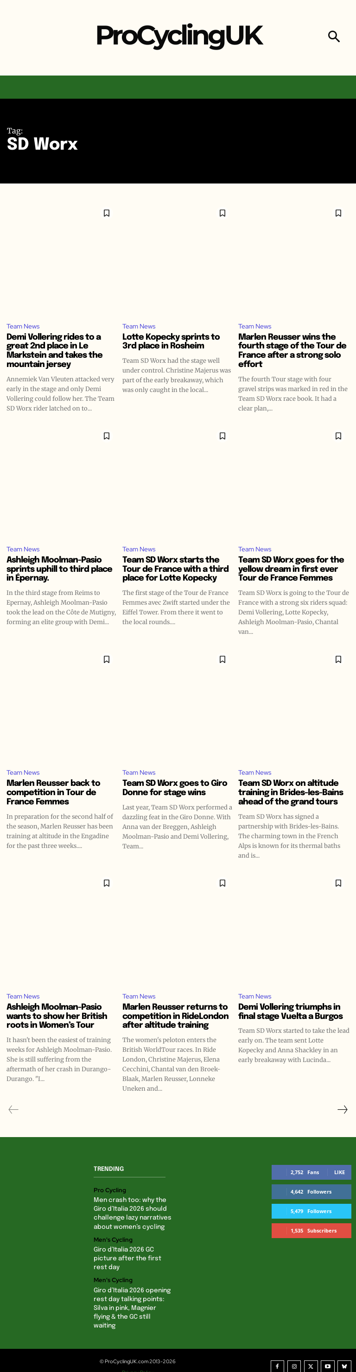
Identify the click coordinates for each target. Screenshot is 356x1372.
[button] (334, 37)
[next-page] (342, 1112)
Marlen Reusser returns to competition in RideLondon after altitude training (175, 1018)
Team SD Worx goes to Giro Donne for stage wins (174, 789)
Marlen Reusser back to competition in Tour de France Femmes (53, 794)
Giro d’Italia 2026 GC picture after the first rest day (132, 1257)
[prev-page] (13, 1112)
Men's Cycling (111, 1239)
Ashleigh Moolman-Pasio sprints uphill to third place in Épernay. (59, 570)
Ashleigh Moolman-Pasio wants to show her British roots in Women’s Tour (56, 1018)
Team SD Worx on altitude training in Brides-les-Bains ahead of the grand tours (290, 794)
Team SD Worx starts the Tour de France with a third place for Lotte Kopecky (175, 570)
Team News (24, 326)
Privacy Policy (141, 1359)
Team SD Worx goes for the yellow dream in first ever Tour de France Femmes (291, 570)
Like (339, 1173)
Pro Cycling (108, 1192)
